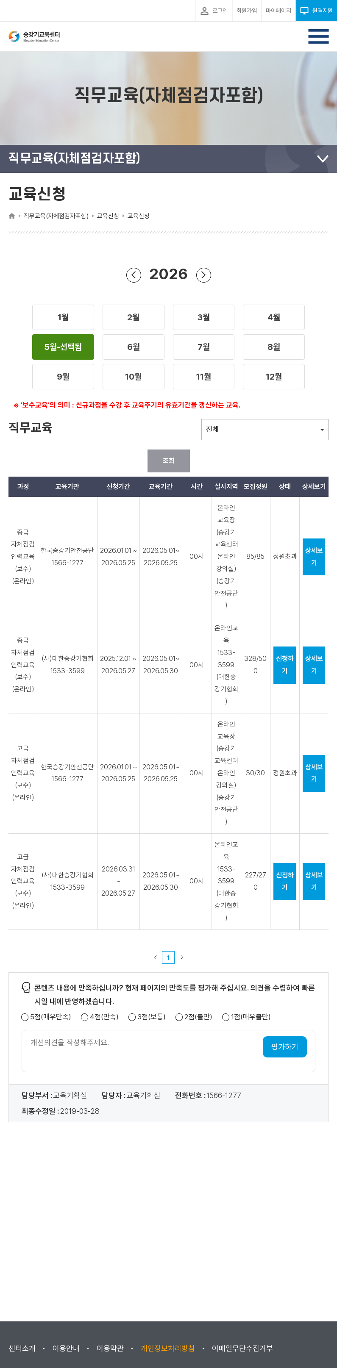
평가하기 (284, 1046)
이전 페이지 (155, 957)
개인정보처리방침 (168, 1348)
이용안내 (66, 1348)
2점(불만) (198, 1017)
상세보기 (314, 557)
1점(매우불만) (251, 1017)
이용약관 (110, 1348)
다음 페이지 (181, 957)
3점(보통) (151, 1017)
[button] (63, 317)
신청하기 (285, 665)
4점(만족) (104, 1017)
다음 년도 (203, 274)
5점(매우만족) (50, 1017)
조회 (169, 461)
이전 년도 (133, 274)
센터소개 (22, 1348)
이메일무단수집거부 (242, 1348)
